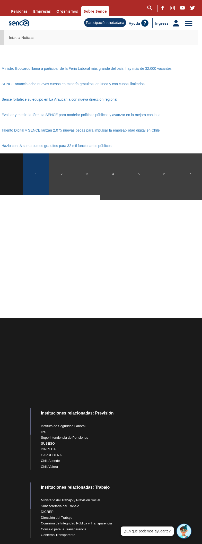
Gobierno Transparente (58, 535)
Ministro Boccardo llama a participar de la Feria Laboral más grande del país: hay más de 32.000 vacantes (87, 68)
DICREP (47, 512)
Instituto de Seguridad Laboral (63, 426)
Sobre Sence (95, 11)
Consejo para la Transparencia (63, 529)
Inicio (13, 38)
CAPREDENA (51, 455)
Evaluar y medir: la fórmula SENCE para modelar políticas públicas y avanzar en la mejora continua (81, 115)
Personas (19, 11)
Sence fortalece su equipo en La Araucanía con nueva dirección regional (59, 99)
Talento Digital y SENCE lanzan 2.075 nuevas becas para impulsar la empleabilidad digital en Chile (81, 130)
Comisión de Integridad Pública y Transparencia (76, 523)
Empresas (42, 11)
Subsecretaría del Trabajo (60, 506)
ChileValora (49, 467)
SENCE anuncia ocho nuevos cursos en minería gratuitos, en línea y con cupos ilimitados (73, 84)
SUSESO (48, 443)
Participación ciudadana (105, 23)
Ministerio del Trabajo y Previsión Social (70, 500)
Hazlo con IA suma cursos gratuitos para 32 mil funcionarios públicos (56, 146)
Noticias (27, 38)
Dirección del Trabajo (56, 518)
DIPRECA (48, 449)
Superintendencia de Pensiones (64, 437)
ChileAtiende (50, 461)
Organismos (67, 11)
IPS (43, 432)
